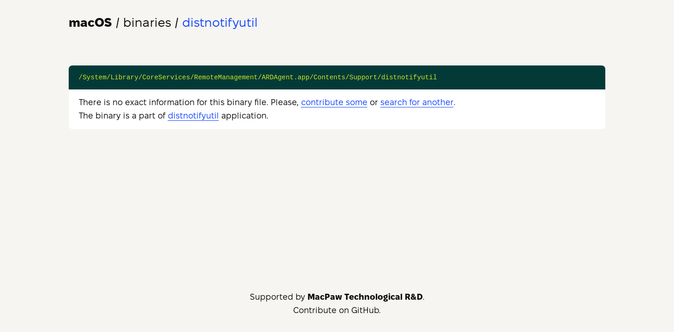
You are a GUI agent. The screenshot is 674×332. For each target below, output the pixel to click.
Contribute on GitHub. (337, 310)
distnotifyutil (193, 115)
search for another (417, 102)
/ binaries (120, 22)
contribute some (334, 102)
